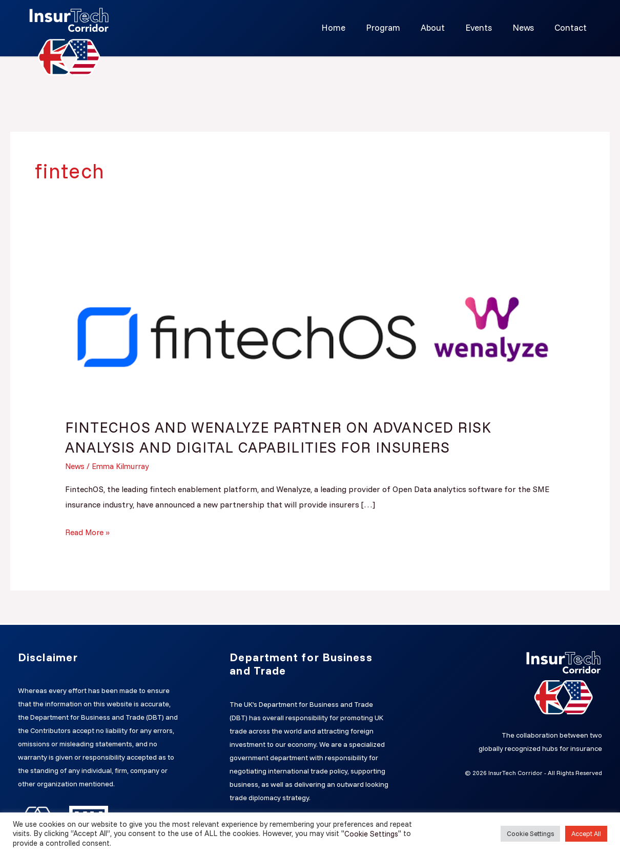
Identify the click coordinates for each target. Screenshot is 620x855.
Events (486, 27)
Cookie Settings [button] (530, 833)
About (443, 27)
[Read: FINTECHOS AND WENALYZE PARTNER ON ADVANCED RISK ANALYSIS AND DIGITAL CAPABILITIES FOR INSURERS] (310, 329)
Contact (572, 27)
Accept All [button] (586, 833)
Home (350, 27)
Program (397, 27)
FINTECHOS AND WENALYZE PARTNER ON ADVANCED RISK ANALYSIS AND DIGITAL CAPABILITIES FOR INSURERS (286, 437)
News (528, 27)
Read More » (88, 531)
